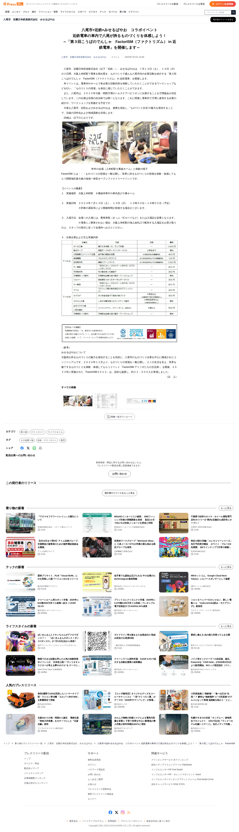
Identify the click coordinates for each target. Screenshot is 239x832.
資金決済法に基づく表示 (158, 821)
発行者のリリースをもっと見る (120, 493)
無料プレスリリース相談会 (100, 794)
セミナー (92, 799)
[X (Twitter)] (28, 448)
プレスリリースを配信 (167, 4)
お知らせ (92, 784)
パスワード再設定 (96, 769)
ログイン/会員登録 (222, 4)
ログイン (92, 764)
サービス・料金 (31, 763)
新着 (7, 12)
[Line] (34, 448)
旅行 (34, 12)
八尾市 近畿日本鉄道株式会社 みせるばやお (83, 57)
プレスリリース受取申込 (99, 789)
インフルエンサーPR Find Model (167, 769)
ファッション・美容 (48, 12)
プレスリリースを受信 (194, 4)
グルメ (26, 12)
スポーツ (82, 12)
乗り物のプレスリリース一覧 (29, 743)
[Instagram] (122, 812)
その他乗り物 (27, 440)
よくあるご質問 (95, 779)
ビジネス (93, 12)
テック (103, 12)
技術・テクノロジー (47, 440)
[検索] (233, 12)
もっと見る (226, 508)
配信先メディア (31, 768)
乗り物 (123, 12)
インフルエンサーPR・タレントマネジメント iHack (176, 774)
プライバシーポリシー (131, 821)
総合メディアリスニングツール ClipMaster (171, 764)
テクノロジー (37, 432)
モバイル (113, 12)
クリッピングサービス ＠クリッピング (169, 760)
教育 (63, 440)
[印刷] (40, 448)
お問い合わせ (119, 474)
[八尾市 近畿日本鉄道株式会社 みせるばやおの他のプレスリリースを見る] (223, 19)
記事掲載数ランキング (35, 778)
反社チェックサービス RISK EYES (168, 784)
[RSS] (129, 812)
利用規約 (112, 821)
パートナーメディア (33, 773)
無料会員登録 (94, 760)
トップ (6, 743)
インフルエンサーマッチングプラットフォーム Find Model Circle (182, 779)
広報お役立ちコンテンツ (36, 783)
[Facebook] (22, 448)
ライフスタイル (67, 12)
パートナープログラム (93, 821)
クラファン (133, 12)
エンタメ (16, 12)
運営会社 (73, 821)
